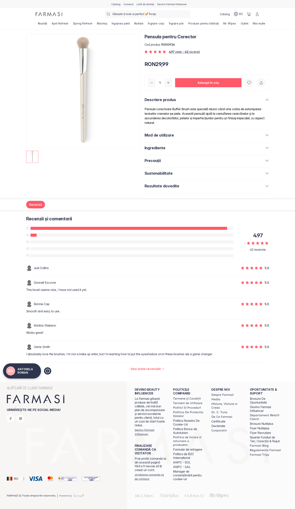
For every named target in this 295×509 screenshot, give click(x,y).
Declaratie (218, 426)
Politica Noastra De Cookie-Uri (186, 422)
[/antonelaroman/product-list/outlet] (244, 24)
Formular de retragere (187, 449)
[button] (208, 82)
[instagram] (20, 418)
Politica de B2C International (183, 456)
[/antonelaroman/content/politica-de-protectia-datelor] (189, 414)
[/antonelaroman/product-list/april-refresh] (60, 24)
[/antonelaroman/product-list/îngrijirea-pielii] (120, 24)
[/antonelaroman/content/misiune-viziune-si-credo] (227, 406)
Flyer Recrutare (260, 433)
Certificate (218, 421)
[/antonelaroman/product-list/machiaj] (102, 24)
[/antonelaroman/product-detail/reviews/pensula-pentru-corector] (147, 369)
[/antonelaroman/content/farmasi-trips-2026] (259, 455)
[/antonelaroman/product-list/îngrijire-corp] (156, 24)
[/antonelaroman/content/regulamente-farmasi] (265, 450)
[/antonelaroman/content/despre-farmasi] (222, 395)
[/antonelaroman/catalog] (116, 4)
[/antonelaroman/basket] (249, 14)
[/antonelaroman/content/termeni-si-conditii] (187, 399)
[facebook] (10, 418)
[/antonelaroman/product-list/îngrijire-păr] (176, 24)
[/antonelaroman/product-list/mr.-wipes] (229, 24)
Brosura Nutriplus (261, 424)
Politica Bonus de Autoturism (185, 431)
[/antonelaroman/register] (128, 4)
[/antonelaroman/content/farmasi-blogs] (259, 446)
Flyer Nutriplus (259, 428)
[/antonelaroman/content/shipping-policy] (189, 441)
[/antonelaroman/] (49, 14)
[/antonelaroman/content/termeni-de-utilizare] (187, 403)
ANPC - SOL (182, 462)
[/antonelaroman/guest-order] (150, 477)
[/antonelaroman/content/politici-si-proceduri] (187, 408)
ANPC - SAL (182, 467)
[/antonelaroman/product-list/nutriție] (139, 24)
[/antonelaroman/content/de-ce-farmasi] (221, 417)
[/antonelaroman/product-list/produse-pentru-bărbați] (203, 24)
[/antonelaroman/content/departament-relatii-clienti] (265, 417)
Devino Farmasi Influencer (260, 409)
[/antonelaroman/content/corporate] (219, 430)
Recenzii (35, 205)
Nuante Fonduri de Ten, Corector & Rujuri (265, 439)
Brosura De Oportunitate (258, 400)
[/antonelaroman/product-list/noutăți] (43, 24)
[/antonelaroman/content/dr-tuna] (219, 412)
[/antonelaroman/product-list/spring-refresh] (83, 24)
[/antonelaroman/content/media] (215, 399)
